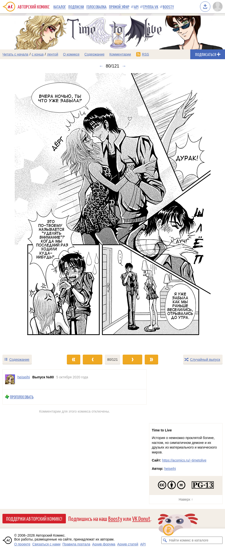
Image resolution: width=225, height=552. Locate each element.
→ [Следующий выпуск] (124, 66)
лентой (52, 54)
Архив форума (103, 544)
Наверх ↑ (186, 499)
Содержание (94, 54)
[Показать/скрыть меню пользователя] (217, 6)
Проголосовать (22, 396)
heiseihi (170, 469)
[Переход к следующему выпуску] (112, 211)
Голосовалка (96, 6)
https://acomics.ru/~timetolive (184, 460)
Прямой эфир (119, 6)
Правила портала (76, 544)
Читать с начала (15, 54)
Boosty (168, 6)
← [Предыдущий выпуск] (101, 66)
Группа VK (150, 6)
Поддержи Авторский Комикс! (34, 518)
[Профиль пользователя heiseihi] (10, 379)
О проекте (22, 544)
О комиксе (71, 54)
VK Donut (141, 518)
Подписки (76, 6)
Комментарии (120, 54)
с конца (38, 54)
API (136, 6)
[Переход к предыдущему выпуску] (28, 211)
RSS (145, 54)
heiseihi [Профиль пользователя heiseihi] (23, 377)
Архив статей (127, 544)
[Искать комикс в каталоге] (165, 540)
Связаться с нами (46, 544)
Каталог (59, 6)
